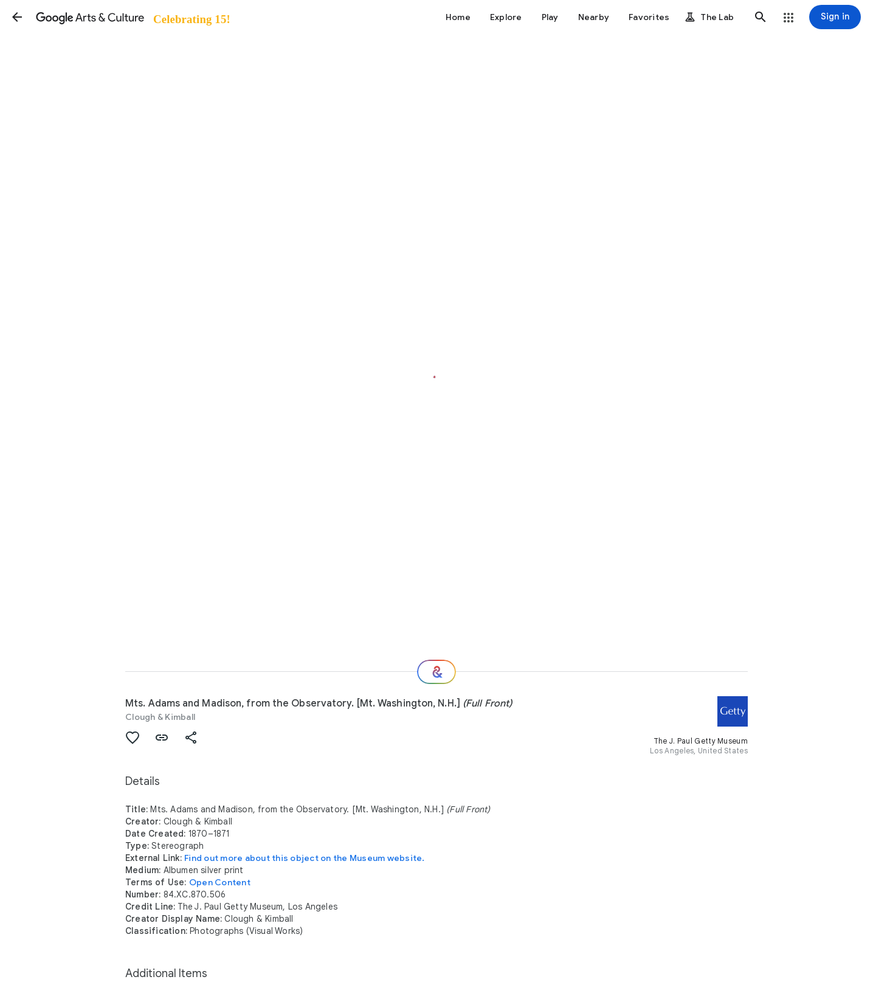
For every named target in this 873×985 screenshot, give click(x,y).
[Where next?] (436, 672)
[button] (17, 17)
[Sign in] (835, 17)
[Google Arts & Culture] (132, 17)
